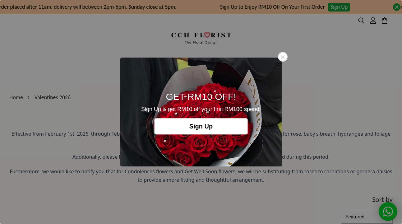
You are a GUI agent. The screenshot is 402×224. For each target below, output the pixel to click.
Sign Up (201, 126)
